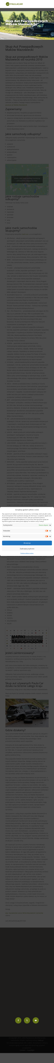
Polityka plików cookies (27, 553)
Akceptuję (27, 543)
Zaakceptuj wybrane (27, 549)
